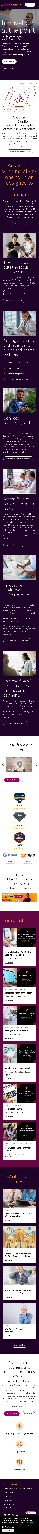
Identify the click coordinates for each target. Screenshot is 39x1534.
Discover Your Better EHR (14, 300)
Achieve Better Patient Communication (18, 458)
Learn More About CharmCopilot (19, 151)
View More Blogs (19, 1345)
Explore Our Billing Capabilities (16, 723)
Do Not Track (8, 1530)
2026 (6, 1488)
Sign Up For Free (9, 68)
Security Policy (8, 1500)
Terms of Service (9, 1492)
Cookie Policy (8, 1508)
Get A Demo (28, 780)
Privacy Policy (8, 1496)
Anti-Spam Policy (9, 1504)
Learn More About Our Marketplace (17, 640)
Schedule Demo (9, 61)
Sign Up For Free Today (13, 545)
